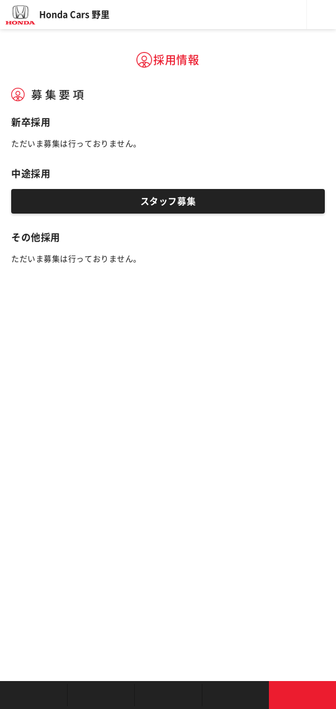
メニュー (321, 14)
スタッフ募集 (168, 201)
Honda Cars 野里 (74, 14)
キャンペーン (235, 695)
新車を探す (100, 695)
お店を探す (33, 695)
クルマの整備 (167, 695)
